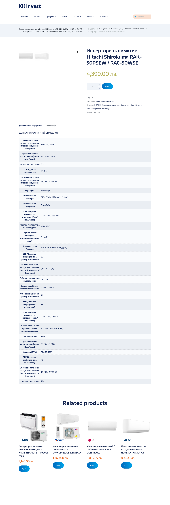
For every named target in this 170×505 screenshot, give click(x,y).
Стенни (143, 105)
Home (91, 29)
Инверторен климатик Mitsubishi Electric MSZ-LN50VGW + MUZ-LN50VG (52, 29)
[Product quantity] (94, 86)
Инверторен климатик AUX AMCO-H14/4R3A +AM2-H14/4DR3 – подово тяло (32, 463)
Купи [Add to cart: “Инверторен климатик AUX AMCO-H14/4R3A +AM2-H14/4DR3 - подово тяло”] (24, 481)
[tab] (31, 138)
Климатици (117, 29)
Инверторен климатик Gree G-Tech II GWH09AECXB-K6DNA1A (66, 463)
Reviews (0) (54, 138)
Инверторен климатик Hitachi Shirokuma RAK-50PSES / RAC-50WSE (54, 31)
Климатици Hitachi (131, 105)
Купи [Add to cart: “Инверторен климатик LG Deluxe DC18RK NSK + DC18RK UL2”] (93, 478)
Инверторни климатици (136, 29)
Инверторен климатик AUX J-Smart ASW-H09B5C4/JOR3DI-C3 (134, 461)
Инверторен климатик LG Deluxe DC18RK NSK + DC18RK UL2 (102, 461)
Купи (108, 86)
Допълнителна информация (31, 138)
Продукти (103, 29)
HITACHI (97, 105)
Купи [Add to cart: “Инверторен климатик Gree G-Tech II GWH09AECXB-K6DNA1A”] (58, 481)
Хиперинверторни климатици (99, 108)
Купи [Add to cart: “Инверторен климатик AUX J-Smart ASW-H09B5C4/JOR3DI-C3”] (127, 478)
